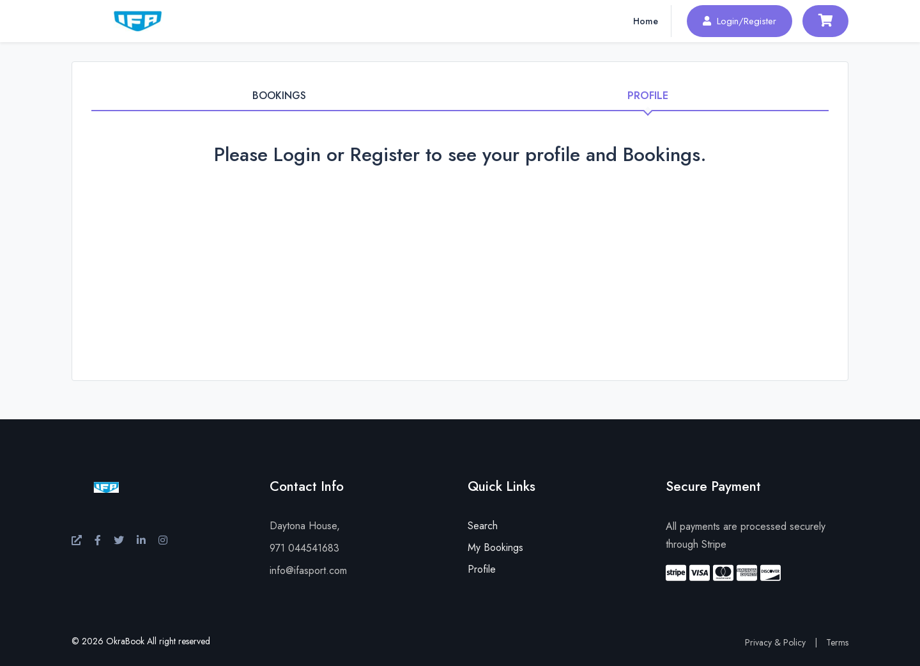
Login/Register (739, 21)
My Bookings (495, 547)
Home (645, 21)
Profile (482, 569)
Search (483, 525)
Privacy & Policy (775, 642)
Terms (837, 642)
